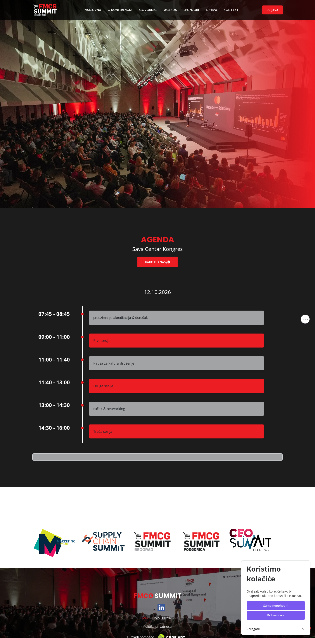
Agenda (170, 10)
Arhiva (211, 10)
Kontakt (231, 10)
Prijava (272, 10)
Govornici (148, 10)
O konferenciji (120, 10)
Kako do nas (157, 262)
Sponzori (191, 10)
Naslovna (93, 10)
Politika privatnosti (157, 626)
